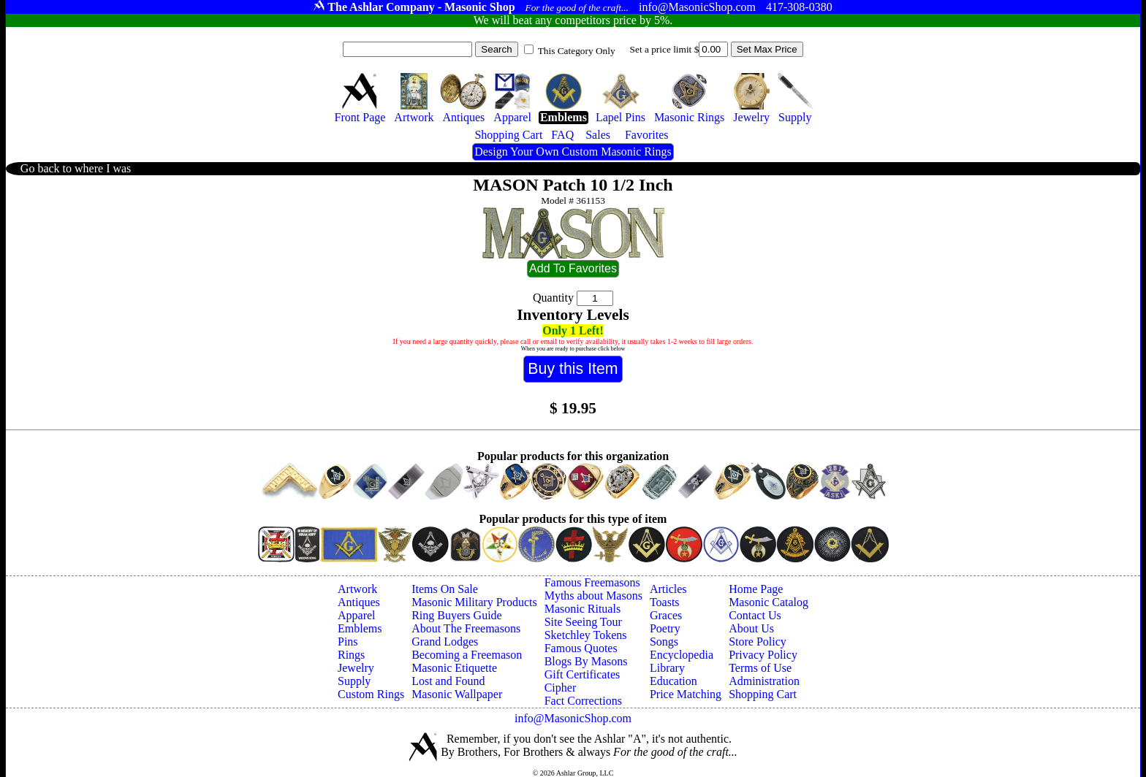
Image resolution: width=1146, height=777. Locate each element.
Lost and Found (448, 681)
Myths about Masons (593, 595)
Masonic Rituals (582, 608)
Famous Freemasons (592, 582)
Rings (351, 654)
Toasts (665, 602)
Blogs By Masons (586, 661)
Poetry (665, 628)
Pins (348, 641)
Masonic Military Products (474, 602)
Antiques (359, 602)
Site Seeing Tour (583, 622)
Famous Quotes (581, 648)
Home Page (756, 589)
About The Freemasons (465, 628)
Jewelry (356, 668)
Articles (668, 589)
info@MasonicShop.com (573, 718)
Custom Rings (371, 694)
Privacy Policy (763, 654)
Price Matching (685, 694)
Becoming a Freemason (466, 654)
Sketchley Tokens (585, 635)
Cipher (560, 687)
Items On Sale (444, 589)
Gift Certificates (582, 674)
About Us (751, 628)
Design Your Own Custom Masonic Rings (572, 151)
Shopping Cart (763, 694)
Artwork (357, 589)
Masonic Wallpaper (456, 694)
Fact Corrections (583, 700)
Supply (354, 681)
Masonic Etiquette (454, 668)
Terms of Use (760, 668)
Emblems (360, 628)
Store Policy (757, 641)
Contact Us (755, 615)
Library (667, 668)
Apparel (357, 615)
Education (673, 681)
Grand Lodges (444, 641)
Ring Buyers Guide (456, 615)
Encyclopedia (681, 654)
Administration (764, 681)
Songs (664, 641)
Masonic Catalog (768, 602)
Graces (666, 615)
